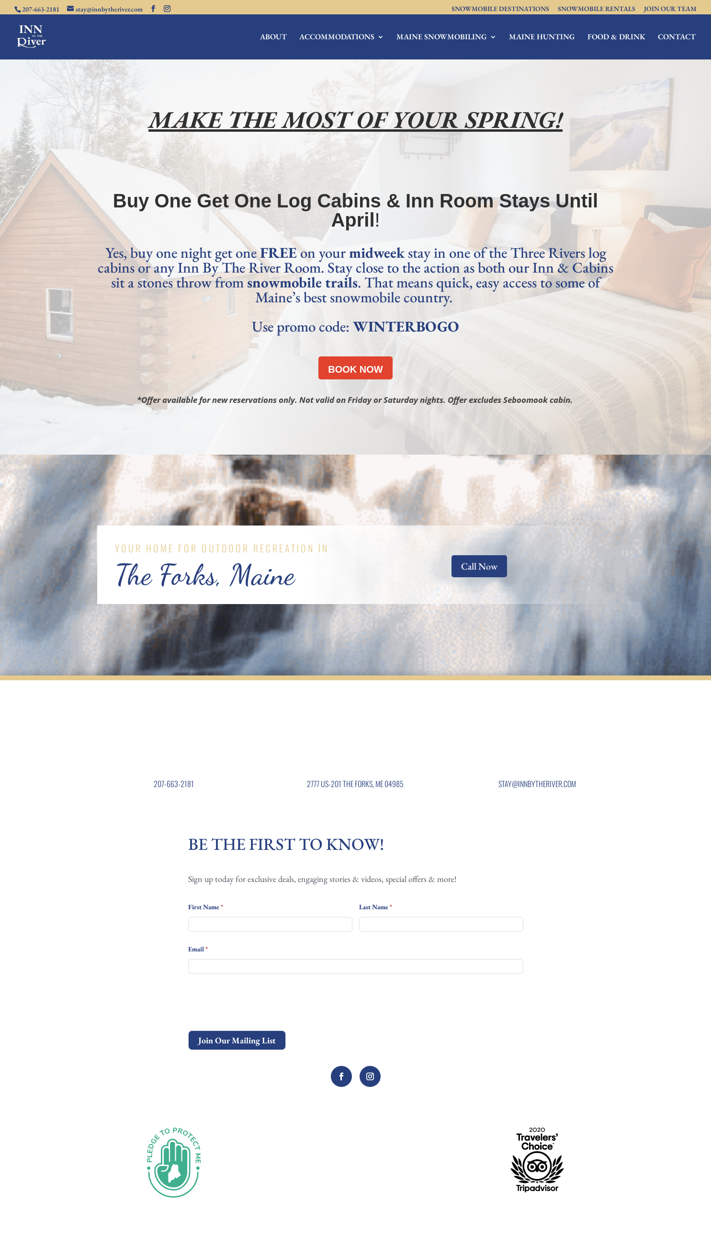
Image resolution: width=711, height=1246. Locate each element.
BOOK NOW (355, 369)
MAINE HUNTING (542, 38)
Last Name (375, 907)
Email (198, 949)
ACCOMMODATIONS (336, 38)
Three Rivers (549, 252)
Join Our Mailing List (237, 1040)
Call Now (479, 566)
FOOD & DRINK (616, 38)
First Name (205, 907)
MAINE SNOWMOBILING (441, 38)
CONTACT (677, 38)
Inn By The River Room (249, 267)
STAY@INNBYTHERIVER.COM (537, 783)
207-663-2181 (174, 783)
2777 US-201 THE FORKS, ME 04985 (355, 783)
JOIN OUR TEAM (670, 9)
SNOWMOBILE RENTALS (596, 9)
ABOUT (273, 38)
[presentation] (261, 1002)
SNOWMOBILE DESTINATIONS (500, 9)
